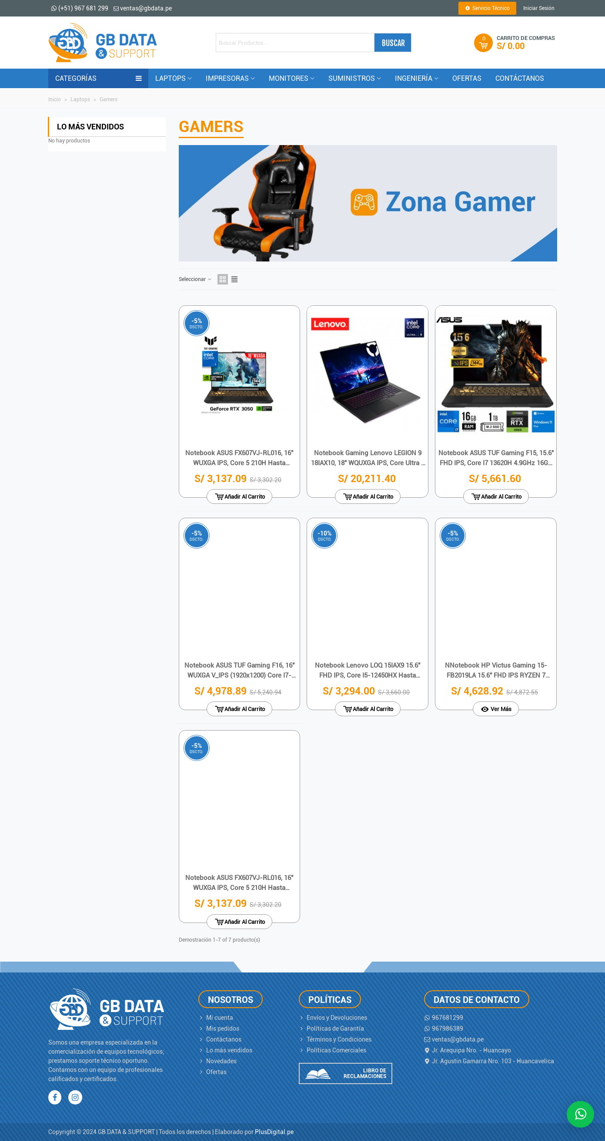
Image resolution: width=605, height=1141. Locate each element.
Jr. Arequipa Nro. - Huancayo (467, 1050)
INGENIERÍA (413, 78)
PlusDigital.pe (274, 1131)
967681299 (443, 1017)
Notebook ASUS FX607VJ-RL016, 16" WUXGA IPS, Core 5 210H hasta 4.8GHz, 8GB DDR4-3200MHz (239, 458)
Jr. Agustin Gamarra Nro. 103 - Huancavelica (489, 1061)
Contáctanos (219, 1039)
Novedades (217, 1061)
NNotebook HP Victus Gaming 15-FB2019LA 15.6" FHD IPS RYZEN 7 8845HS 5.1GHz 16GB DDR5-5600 (496, 671)
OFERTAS (466, 78)
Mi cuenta (215, 1017)
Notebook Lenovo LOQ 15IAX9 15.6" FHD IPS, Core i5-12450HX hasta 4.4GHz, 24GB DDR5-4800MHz (367, 671)
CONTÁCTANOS (519, 78)
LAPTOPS (170, 78)
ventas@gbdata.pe (454, 1039)
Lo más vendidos (90, 126)
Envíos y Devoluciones (333, 1017)
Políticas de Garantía (331, 1028)
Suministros (351, 78)
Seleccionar (195, 279)
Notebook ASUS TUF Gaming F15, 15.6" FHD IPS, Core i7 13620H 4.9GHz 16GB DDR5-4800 (496, 458)
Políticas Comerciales (332, 1050)
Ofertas (212, 1072)
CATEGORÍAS (98, 78)
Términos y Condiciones (335, 1039)
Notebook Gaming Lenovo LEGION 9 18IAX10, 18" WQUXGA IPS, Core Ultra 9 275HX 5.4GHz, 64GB (368, 458)
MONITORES (288, 78)
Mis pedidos (218, 1028)
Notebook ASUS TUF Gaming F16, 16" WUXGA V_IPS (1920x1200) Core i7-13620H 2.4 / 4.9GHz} (239, 671)
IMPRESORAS (227, 78)
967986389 (443, 1028)
